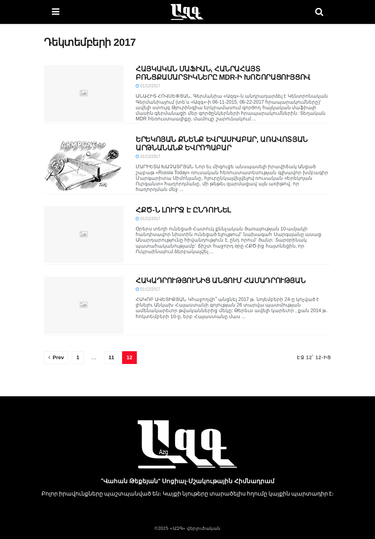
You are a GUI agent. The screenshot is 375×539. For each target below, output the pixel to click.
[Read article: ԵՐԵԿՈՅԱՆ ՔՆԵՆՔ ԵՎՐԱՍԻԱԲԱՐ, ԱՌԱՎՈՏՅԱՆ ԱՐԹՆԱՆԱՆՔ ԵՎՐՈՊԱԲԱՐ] (84, 164)
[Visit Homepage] (187, 12)
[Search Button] (319, 12)
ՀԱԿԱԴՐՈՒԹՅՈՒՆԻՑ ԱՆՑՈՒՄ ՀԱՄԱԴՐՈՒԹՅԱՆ (220, 281)
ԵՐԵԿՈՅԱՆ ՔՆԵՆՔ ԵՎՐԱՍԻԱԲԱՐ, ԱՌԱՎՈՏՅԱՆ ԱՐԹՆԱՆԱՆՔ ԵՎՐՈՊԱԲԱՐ (222, 144)
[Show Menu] (55, 12)
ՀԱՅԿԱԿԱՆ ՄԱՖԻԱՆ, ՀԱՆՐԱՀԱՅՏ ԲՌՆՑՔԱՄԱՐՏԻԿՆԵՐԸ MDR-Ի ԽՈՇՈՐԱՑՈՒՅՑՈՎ (223, 73)
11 (111, 357)
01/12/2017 (148, 86)
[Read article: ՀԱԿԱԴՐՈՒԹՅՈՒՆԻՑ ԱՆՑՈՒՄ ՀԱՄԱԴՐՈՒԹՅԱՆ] (84, 305)
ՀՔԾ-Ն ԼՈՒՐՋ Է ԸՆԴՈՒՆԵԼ (183, 210)
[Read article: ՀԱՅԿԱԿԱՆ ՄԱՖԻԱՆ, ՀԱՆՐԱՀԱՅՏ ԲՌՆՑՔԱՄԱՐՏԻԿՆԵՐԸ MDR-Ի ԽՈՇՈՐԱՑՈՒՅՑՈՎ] (84, 93)
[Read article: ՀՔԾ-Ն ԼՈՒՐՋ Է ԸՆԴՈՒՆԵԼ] (84, 234)
